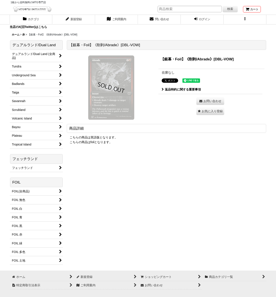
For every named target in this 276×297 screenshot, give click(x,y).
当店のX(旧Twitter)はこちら (28, 27)
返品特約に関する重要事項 (181, 89)
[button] (245, 19)
